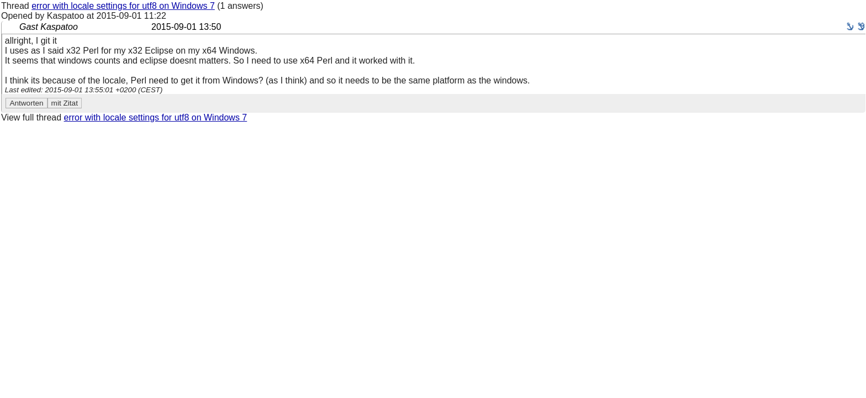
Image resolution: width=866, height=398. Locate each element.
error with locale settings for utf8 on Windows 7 (123, 6)
